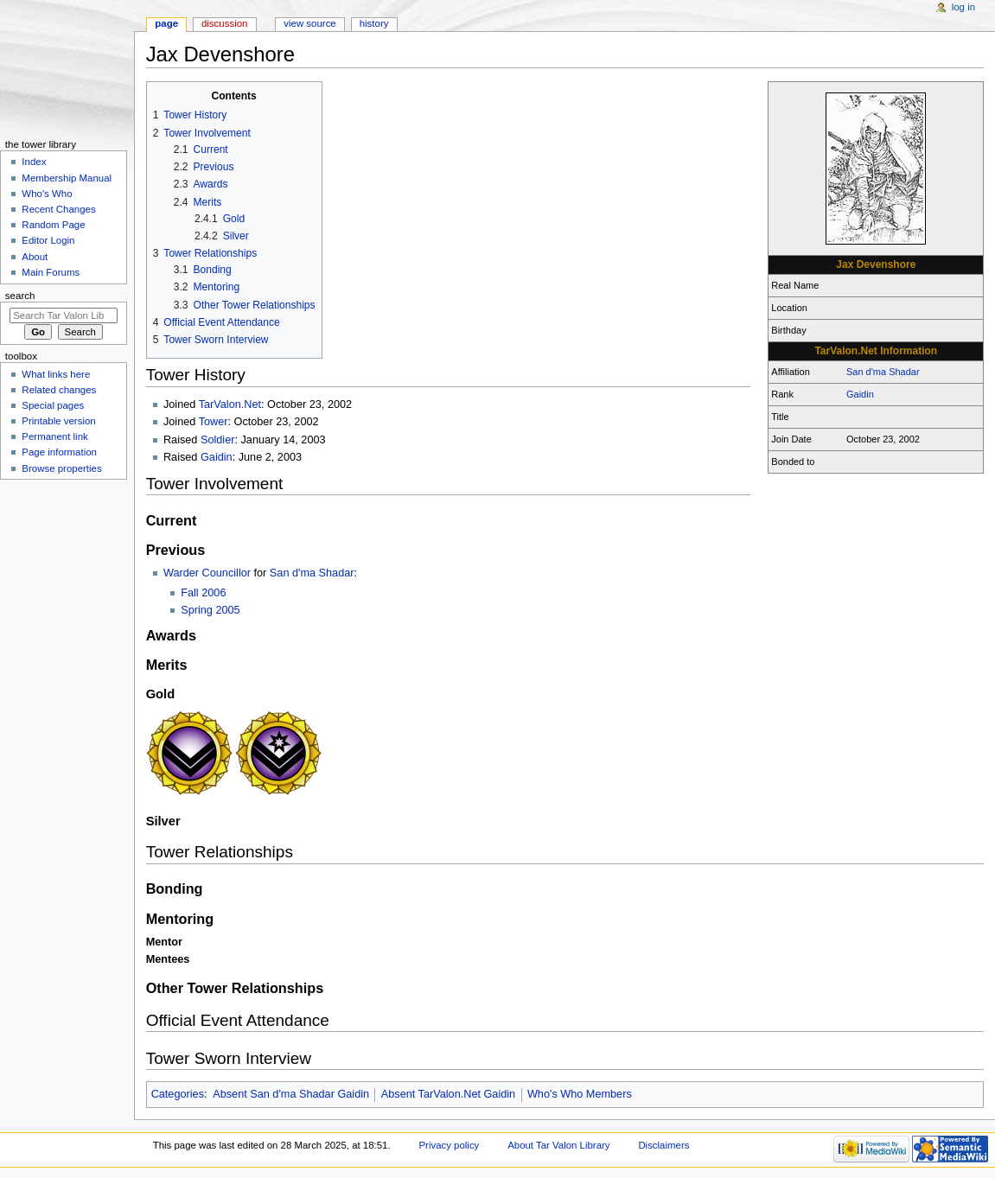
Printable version (58, 421)
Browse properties (61, 468)
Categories (177, 1094)
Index (34, 161)
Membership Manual (67, 178)
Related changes (59, 390)
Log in (963, 7)
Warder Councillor (207, 573)
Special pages (53, 405)
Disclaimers (663, 1145)
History (374, 23)
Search (20, 295)
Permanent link (54, 436)
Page (166, 23)
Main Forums (51, 272)
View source (309, 23)
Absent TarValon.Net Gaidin (448, 1094)
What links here (56, 374)
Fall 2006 (203, 593)
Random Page (53, 225)
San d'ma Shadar (883, 371)
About (35, 257)
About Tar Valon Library (558, 1145)
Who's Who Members (579, 1094)
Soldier (218, 440)
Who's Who (47, 193)
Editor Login (48, 240)
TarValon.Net (230, 404)
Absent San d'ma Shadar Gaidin (291, 1094)
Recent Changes (58, 209)
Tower (213, 422)
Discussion (224, 23)
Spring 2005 (210, 610)
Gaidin (860, 394)
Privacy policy (448, 1145)
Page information (59, 452)
